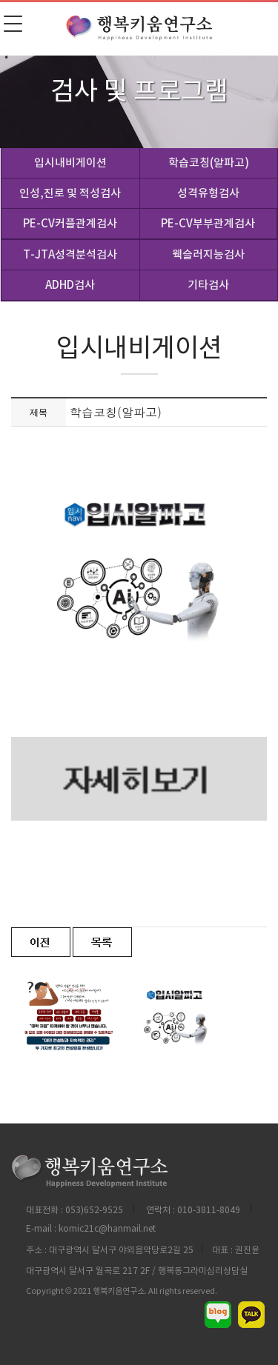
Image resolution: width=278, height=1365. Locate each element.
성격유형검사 (208, 193)
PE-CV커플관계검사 (70, 223)
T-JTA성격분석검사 (70, 254)
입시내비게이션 (70, 163)
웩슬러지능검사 (208, 254)
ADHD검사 (70, 285)
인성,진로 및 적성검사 (70, 193)
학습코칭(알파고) (208, 163)
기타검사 (208, 285)
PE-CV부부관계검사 (208, 223)
